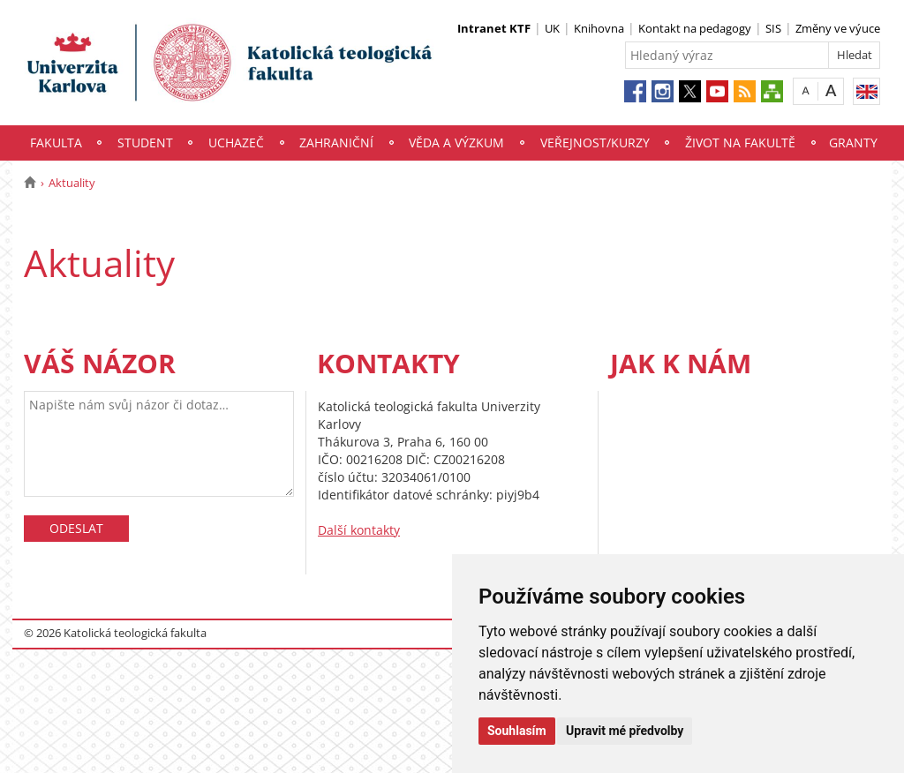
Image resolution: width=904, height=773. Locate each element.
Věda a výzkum (456, 142)
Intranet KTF (494, 28)
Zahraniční (336, 142)
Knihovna (599, 28)
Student (145, 142)
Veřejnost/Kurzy (595, 142)
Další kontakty (359, 530)
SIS (773, 28)
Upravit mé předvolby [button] (624, 731)
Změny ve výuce (837, 28)
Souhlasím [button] (516, 731)
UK (552, 28)
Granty (853, 142)
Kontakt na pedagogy (694, 28)
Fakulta (56, 142)
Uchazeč (236, 142)
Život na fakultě (740, 142)
